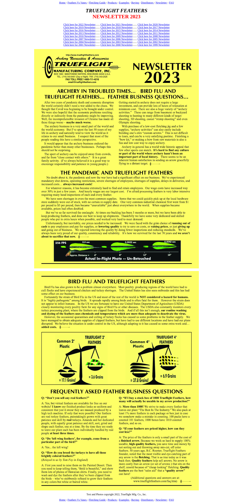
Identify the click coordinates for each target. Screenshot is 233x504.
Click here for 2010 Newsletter (79, 36)
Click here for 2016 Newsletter (79, 30)
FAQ (171, 2)
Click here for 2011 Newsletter (154, 33)
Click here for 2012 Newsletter (116, 33)
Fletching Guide (97, 2)
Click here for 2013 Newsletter (79, 33)
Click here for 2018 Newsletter (116, 27)
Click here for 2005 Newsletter (154, 39)
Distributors (147, 2)
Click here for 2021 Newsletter (116, 24)
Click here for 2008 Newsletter (154, 36)
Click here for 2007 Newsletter (79, 39)
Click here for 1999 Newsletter (154, 45)
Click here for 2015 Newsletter (116, 30)
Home (62, 2)
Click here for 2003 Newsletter (116, 42)
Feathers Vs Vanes (77, 2)
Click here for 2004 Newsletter (79, 42)
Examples (124, 2)
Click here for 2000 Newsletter (116, 45)
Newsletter (161, 2)
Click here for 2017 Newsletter (154, 27)
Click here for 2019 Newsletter (79, 27)
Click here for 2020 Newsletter (154, 24)
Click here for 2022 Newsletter (79, 24)
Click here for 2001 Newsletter (79, 45)
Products (112, 2)
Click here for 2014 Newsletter (154, 30)
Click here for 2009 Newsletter (116, 36)
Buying (135, 2)
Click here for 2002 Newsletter (154, 42)
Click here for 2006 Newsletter (116, 39)
